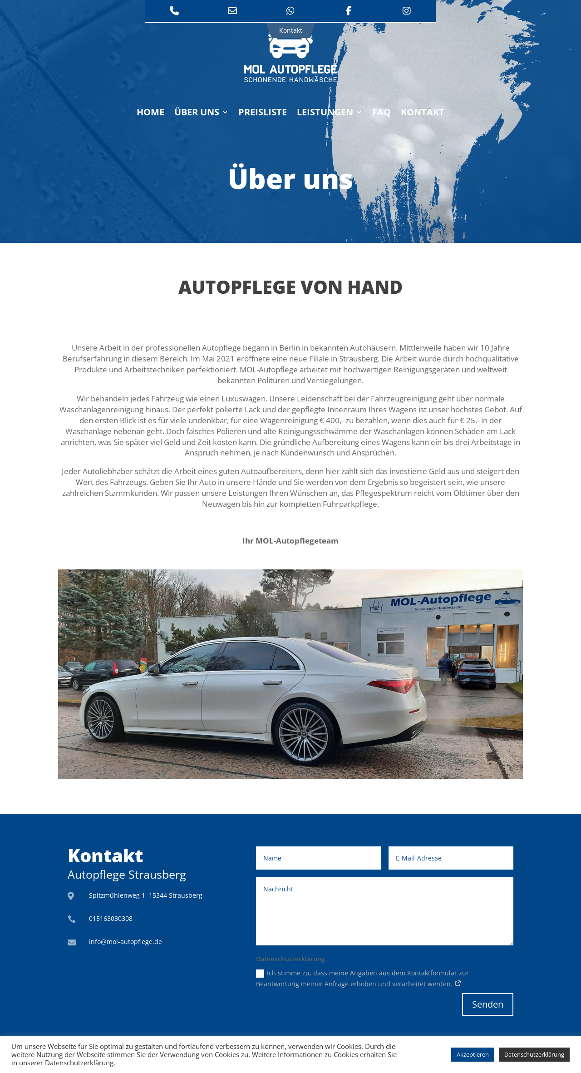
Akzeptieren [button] (473, 1054)
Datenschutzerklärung (534, 1054)
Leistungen (325, 113)
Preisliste (262, 113)
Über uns (196, 113)
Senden (487, 1004)
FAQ (381, 113)
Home (150, 113)
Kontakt (422, 113)
